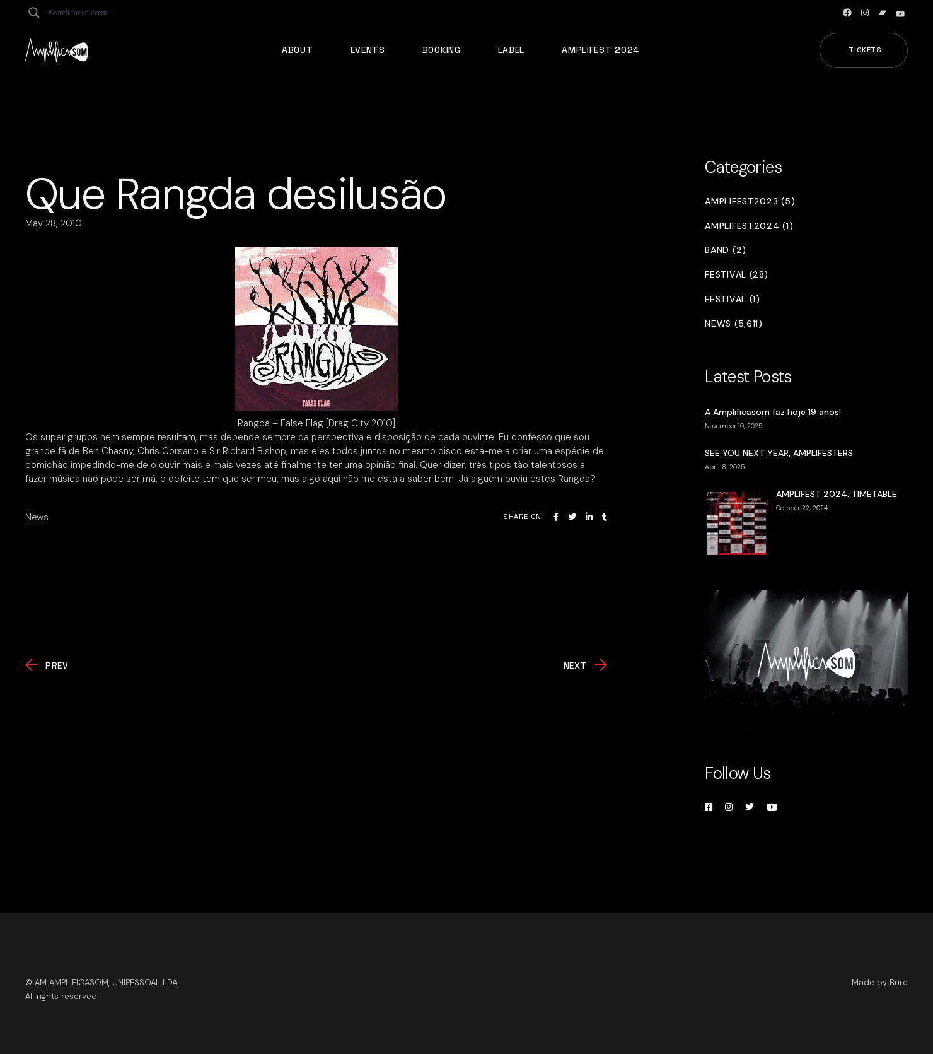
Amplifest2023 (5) (750, 201)
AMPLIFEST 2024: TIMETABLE (836, 494)
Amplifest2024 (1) (749, 226)
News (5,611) (733, 324)
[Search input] (98, 12)
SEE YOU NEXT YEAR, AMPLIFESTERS (779, 453)
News (37, 517)
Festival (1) (732, 299)
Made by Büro (880, 982)
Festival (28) (736, 274)
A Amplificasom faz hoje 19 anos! (773, 412)
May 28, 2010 (53, 223)
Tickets (865, 49)
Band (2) (725, 250)
